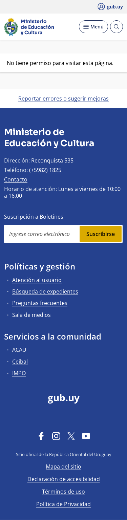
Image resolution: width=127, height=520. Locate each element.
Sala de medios (31, 315)
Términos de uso (63, 491)
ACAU (19, 349)
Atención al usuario (37, 280)
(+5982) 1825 (45, 170)
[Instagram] (56, 435)
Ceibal (20, 361)
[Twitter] (71, 435)
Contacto (15, 179)
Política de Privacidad (63, 504)
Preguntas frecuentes (39, 303)
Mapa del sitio (63, 466)
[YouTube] (86, 435)
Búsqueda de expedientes (45, 291)
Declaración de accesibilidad (63, 479)
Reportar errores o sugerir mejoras (63, 98)
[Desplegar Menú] (93, 26)
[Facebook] (41, 435)
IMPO (19, 373)
